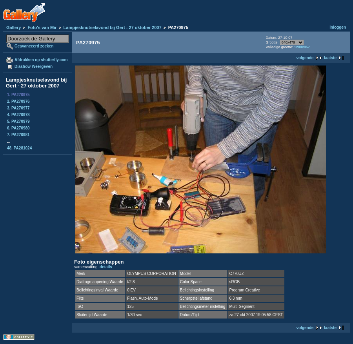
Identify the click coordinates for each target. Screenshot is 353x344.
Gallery (13, 27)
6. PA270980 (18, 128)
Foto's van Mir (41, 27)
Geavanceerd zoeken (34, 46)
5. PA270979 (18, 121)
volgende (304, 58)
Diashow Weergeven (34, 66)
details (106, 267)
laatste (330, 58)
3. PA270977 (18, 108)
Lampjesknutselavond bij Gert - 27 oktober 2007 (113, 27)
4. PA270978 (18, 115)
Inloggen (337, 27)
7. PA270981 (18, 135)
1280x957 (302, 47)
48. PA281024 (19, 148)
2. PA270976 (18, 101)
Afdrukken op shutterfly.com (41, 60)
